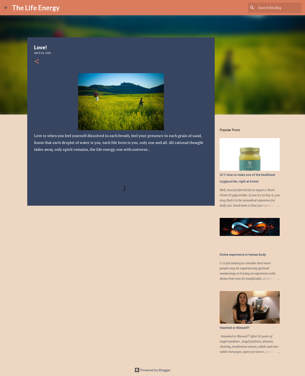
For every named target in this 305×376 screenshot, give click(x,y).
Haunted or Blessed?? (235, 327)
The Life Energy (36, 7)
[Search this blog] (279, 8)
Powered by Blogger (152, 370)
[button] (36, 62)
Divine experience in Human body (243, 254)
